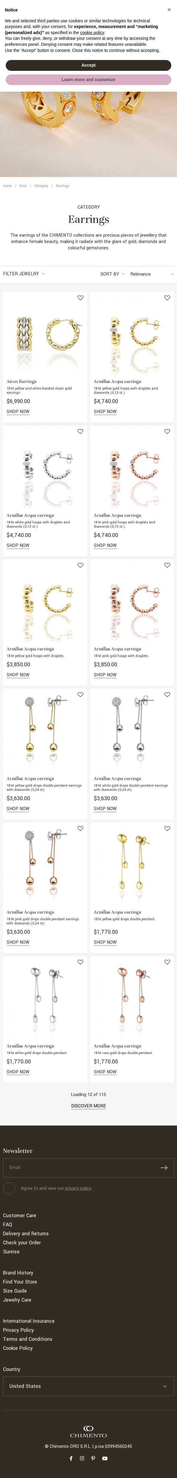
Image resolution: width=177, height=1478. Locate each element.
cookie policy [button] (92, 32)
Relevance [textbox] (140, 274)
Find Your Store (20, 1281)
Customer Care (19, 1215)
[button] (169, 9)
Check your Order (22, 1242)
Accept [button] (88, 65)
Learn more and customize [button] (88, 79)
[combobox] (149, 274)
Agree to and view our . (56, 1188)
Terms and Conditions (27, 1339)
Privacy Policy (18, 1330)
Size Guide (15, 1290)
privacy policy (78, 1188)
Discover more (88, 1106)
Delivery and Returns (26, 1233)
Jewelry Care (17, 1299)
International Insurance (29, 1321)
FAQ (7, 1224)
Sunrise (11, 1251)
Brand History (18, 1272)
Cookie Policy (18, 1348)
